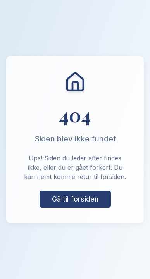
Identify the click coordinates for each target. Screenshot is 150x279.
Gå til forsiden (75, 199)
